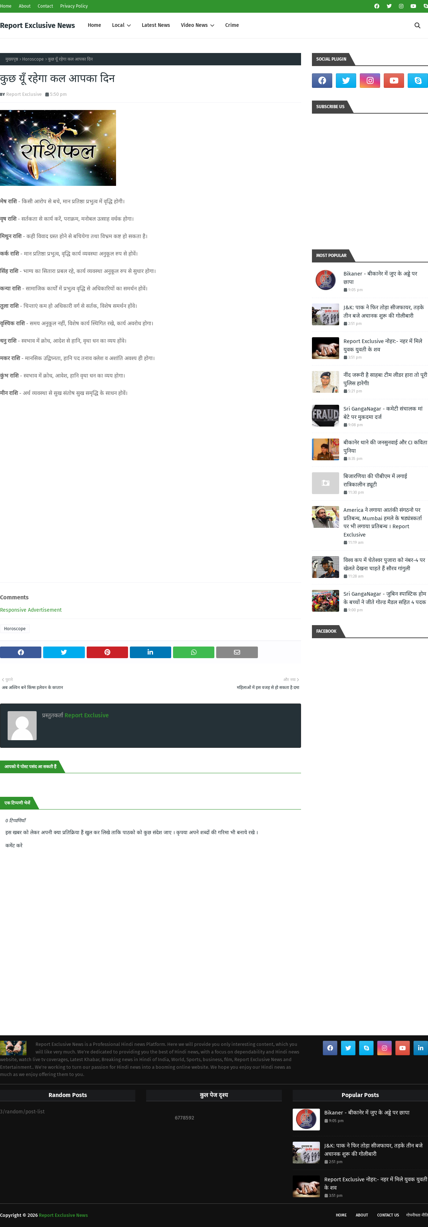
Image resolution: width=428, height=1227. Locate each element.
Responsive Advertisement (31, 610)
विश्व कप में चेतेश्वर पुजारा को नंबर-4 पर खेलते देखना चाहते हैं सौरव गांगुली (384, 564)
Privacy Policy (74, 6)
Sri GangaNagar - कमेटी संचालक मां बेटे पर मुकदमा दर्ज (383, 412)
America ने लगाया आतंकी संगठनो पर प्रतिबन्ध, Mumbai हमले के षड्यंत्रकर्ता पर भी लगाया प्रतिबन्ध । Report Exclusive (382, 522)
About (24, 6)
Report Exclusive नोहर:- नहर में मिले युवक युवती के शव (382, 345)
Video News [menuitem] (194, 25)
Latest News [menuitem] (156, 25)
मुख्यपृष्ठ (11, 59)
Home (6, 6)
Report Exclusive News (37, 25)
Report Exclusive (24, 94)
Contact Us (388, 1215)
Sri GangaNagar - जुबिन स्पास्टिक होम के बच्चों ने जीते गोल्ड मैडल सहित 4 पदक (384, 598)
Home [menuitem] (94, 25)
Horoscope (33, 59)
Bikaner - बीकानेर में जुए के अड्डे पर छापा (380, 277)
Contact (45, 6)
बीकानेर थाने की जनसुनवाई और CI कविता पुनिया (385, 446)
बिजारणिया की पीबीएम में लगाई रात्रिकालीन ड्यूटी (375, 480)
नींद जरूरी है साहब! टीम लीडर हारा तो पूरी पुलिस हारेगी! (385, 379)
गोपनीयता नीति (417, 1215)
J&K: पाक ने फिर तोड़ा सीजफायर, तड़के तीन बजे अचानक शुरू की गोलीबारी (383, 311)
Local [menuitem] (118, 25)
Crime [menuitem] (232, 25)
